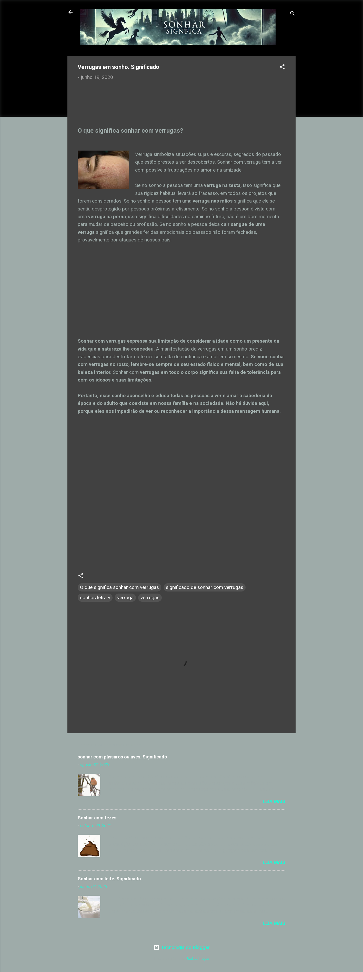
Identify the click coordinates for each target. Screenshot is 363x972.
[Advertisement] (122, 108)
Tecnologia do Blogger (182, 947)
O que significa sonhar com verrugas (119, 587)
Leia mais (274, 801)
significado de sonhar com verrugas (204, 587)
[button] (282, 67)
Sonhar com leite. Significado (109, 878)
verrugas (149, 597)
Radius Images (198, 958)
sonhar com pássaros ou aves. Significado (122, 756)
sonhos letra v (95, 597)
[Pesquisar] (292, 14)
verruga (125, 597)
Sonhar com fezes (97, 817)
